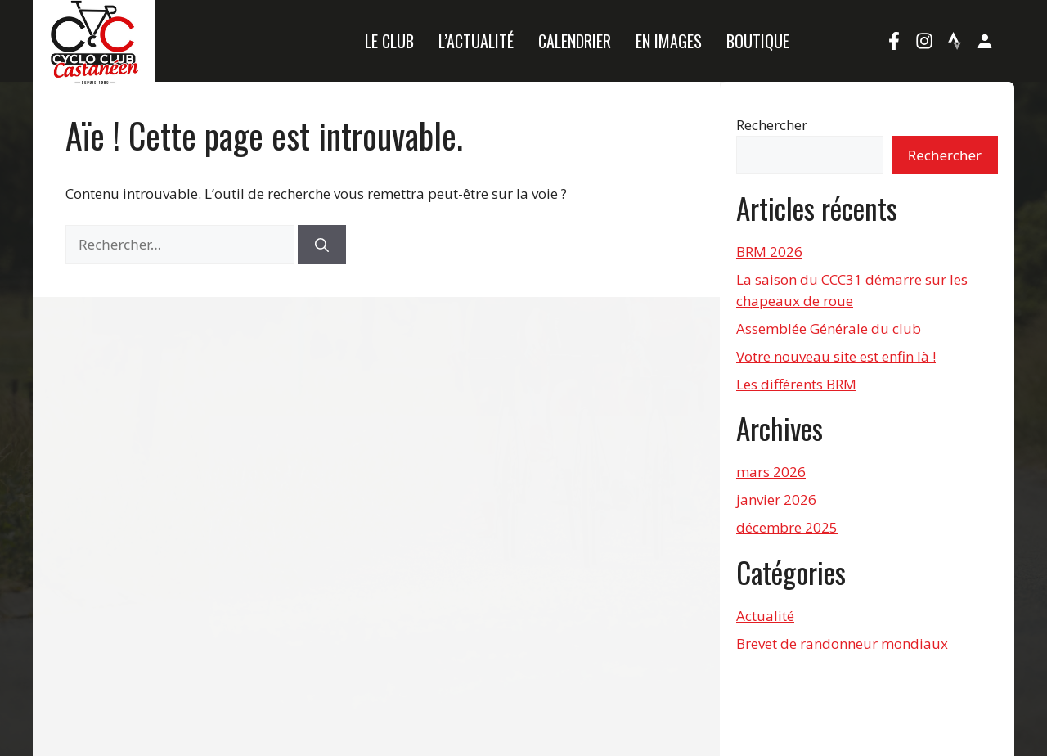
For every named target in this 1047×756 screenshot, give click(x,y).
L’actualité (476, 41)
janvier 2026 (776, 499)
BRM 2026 (769, 251)
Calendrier (574, 41)
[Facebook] (894, 41)
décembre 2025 (787, 527)
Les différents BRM (796, 384)
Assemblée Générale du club (828, 328)
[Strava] (954, 41)
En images (669, 41)
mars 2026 (771, 471)
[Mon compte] (985, 41)
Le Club (389, 41)
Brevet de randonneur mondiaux (842, 643)
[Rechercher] (322, 244)
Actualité (765, 615)
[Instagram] (924, 41)
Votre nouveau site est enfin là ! (836, 356)
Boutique (757, 41)
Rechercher (771, 124)
